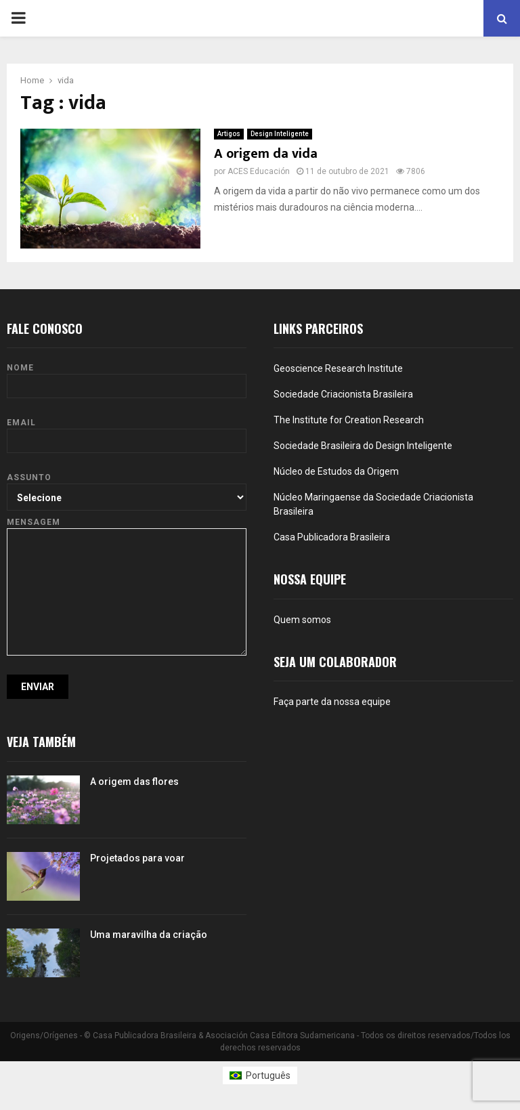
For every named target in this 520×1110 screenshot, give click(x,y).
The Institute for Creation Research (349, 419)
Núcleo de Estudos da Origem (336, 471)
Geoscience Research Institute (338, 368)
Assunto (126, 487)
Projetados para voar (137, 858)
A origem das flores (134, 781)
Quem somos (302, 619)
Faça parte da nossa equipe (332, 701)
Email (126, 432)
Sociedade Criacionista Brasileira (343, 394)
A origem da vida (266, 153)
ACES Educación (259, 171)
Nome (126, 377)
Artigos (228, 133)
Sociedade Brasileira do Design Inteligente (363, 445)
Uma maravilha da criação (148, 934)
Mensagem (126, 528)
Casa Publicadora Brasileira (332, 537)
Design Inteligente (280, 133)
